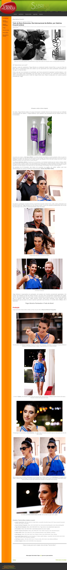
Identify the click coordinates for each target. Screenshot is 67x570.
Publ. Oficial (5, 32)
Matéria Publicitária (5, 25)
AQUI (41, 555)
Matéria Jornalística (5, 21)
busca (41, 14)
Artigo (4, 27)
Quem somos (40, 11)
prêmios (21, 14)
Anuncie (51, 11)
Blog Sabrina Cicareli (5, 36)
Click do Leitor (6, 30)
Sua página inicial (63, 11)
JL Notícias (5, 18)
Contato (56, 11)
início (15, 14)
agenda (35, 14)
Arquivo (46, 11)
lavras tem (28, 14)
